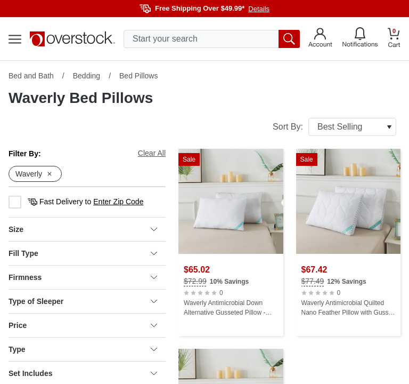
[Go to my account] (320, 39)
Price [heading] (83, 325)
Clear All (152, 153)
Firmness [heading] (83, 277)
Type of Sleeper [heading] (83, 301)
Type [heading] (83, 349)
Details (258, 9)
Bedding (86, 75)
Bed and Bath (31, 75)
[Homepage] (72, 38)
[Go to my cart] (394, 39)
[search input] (212, 39)
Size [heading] (83, 229)
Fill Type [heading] (83, 253)
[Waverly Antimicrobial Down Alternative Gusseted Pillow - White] (230, 242)
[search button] (289, 39)
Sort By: (334, 127)
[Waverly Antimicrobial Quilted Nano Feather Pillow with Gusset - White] (348, 242)
